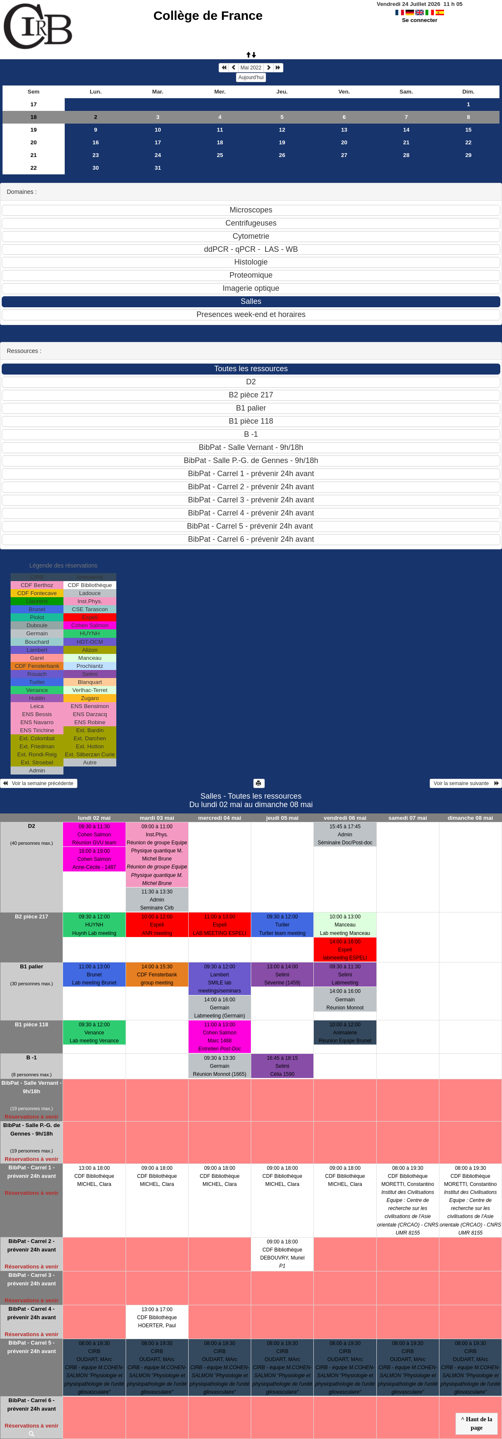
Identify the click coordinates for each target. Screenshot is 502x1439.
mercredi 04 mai (219, 818)
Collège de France (208, 15)
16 (96, 142)
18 (33, 117)
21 (406, 142)
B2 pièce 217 (31, 916)
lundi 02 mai (94, 818)
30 (96, 168)
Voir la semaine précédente (39, 783)
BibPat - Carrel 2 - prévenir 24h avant (31, 1245)
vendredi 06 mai (345, 818)
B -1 (31, 1057)
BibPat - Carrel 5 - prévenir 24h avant (31, 1347)
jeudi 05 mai (282, 818)
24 (158, 155)
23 (96, 155)
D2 (31, 826)
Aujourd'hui (251, 77)
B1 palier (31, 966)
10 (158, 130)
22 (468, 142)
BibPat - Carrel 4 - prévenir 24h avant (31, 1313)
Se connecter (419, 20)
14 (406, 130)
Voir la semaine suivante (465, 783)
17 (33, 104)
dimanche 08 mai (470, 818)
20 (33, 142)
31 (158, 168)
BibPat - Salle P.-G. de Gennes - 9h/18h (31, 1129)
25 (220, 155)
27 (344, 155)
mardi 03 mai (157, 818)
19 (33, 130)
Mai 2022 (251, 68)
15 (468, 130)
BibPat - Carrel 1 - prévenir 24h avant (31, 1171)
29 (468, 155)
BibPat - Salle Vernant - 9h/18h (31, 1087)
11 (220, 130)
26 (282, 155)
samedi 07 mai (408, 818)
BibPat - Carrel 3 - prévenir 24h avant (31, 1279)
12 (282, 130)
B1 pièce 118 (31, 1024)
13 (344, 130)
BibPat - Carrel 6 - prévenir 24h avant (31, 1404)
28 (406, 155)
